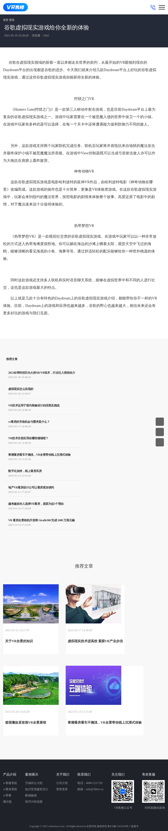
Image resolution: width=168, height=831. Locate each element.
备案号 (135, 826)
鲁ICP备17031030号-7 (119, 826)
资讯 (11, 19)
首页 (5, 19)
